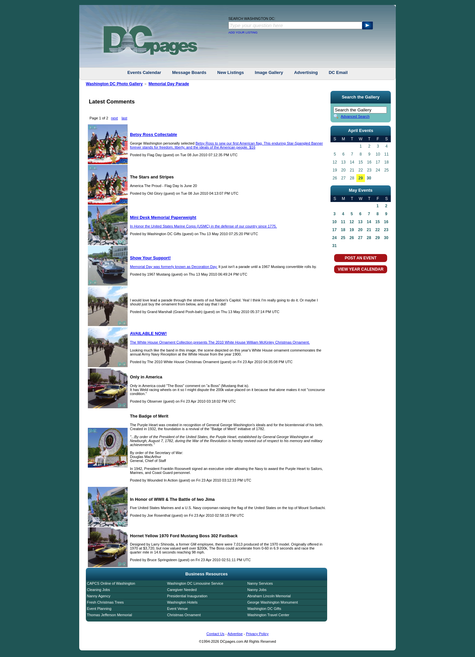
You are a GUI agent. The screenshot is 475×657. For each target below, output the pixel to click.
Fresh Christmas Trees (105, 602)
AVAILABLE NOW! (148, 333)
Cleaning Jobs (98, 590)
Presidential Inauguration (187, 596)
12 (351, 222)
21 (369, 230)
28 (369, 237)
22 (377, 230)
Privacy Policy (257, 634)
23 (386, 230)
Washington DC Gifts (264, 609)
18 (343, 230)
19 (351, 230)
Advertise (235, 634)
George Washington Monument (272, 602)
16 (386, 222)
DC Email (338, 72)
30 (369, 178)
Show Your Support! (150, 257)
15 (377, 222)
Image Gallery (269, 72)
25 (343, 237)
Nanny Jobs (257, 590)
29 (360, 178)
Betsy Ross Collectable (153, 134)
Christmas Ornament (184, 615)
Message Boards (189, 72)
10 (334, 222)
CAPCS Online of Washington (111, 583)
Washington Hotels (182, 602)
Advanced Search (355, 116)
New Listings (230, 72)
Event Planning (99, 609)
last (124, 118)
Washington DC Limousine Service (195, 583)
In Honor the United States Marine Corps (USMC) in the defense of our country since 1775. (203, 226)
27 (360, 237)
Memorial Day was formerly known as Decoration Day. (173, 267)
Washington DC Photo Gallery (114, 84)
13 (360, 222)
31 (334, 245)
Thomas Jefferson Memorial (109, 615)
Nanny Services (260, 583)
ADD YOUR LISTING (243, 32)
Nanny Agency (98, 596)
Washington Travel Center (268, 615)
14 (369, 222)
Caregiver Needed (182, 590)
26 (351, 237)
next (114, 118)
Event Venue (177, 609)
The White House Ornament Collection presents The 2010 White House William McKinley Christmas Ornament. (220, 342)
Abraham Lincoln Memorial (269, 596)
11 (343, 222)
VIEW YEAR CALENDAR (361, 269)
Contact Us (215, 634)
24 (334, 237)
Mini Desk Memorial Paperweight (163, 217)
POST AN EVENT (361, 258)
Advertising (306, 72)
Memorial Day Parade (168, 84)
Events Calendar (144, 72)
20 (360, 230)
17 (334, 230)
